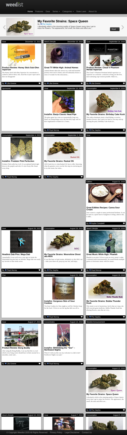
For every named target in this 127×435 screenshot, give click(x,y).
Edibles (5, 183)
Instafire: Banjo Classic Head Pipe (60, 115)
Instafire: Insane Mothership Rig (17, 397)
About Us (93, 11)
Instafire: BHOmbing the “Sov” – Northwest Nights (101, 304)
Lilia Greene (11, 83)
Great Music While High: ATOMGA (102, 397)
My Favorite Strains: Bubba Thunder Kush (19, 304)
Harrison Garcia (97, 412)
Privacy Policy (56, 432)
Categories (68, 11)
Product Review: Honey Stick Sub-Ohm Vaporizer (20, 69)
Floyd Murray (54, 130)
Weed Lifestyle (50, 42)
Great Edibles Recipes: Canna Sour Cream (18, 210)
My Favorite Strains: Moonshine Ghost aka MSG (104, 210)
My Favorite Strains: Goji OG (57, 397)
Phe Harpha (47, 24)
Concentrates (91, 230)
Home (30, 11)
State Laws (81, 11)
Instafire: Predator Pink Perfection (18, 162)
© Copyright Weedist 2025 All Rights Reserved (27, 432)
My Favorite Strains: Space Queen (63, 21)
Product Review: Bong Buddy (58, 303)
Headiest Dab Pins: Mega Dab (58, 209)
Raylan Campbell (13, 224)
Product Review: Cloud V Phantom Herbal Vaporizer (102, 69)
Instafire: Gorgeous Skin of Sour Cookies (101, 257)
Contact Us (87, 432)
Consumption (91, 89)
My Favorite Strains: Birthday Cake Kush (105, 115)
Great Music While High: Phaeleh (17, 256)
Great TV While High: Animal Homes (61, 68)
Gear (48, 11)
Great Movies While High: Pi (99, 350)
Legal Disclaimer (72, 432)
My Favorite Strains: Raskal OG (59, 162)
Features (39, 11)
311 (82, 421)
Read (115, 29)
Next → (92, 421)
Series (56, 11)
